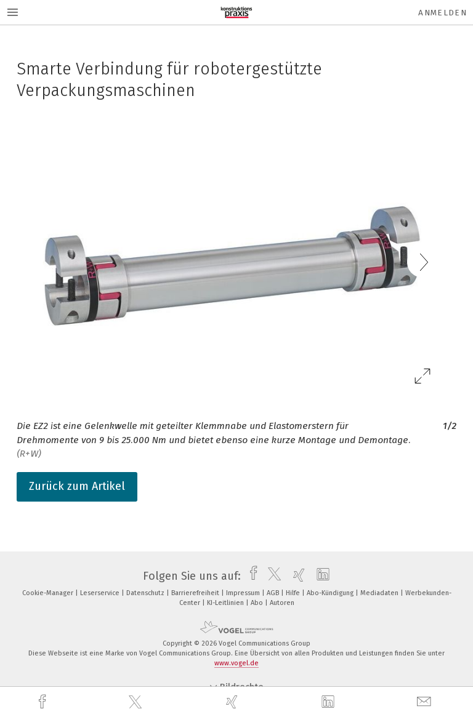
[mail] (425, 701)
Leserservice (100, 593)
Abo (258, 603)
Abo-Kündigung (331, 593)
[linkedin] (329, 702)
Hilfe (294, 593)
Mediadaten (380, 593)
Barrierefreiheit (196, 593)
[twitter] (137, 702)
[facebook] (44, 701)
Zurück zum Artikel (77, 486)
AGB (274, 593)
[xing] (233, 702)
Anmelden (442, 12)
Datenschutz (146, 593)
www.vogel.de (236, 663)
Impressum (244, 593)
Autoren (282, 603)
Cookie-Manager (48, 593)
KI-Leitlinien (226, 603)
